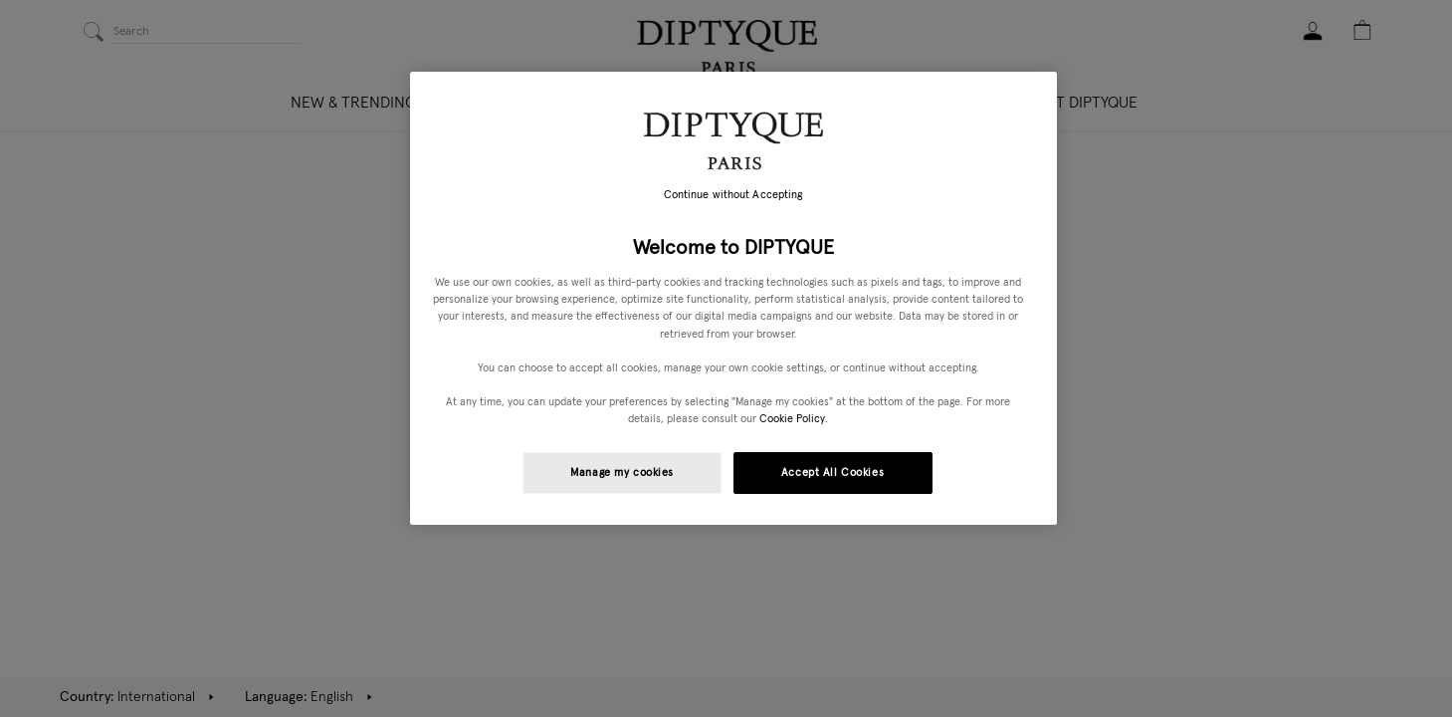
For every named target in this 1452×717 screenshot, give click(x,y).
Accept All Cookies (832, 472)
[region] (733, 298)
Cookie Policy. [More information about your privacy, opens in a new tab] (793, 418)
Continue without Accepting (733, 195)
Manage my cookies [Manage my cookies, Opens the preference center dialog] (622, 472)
